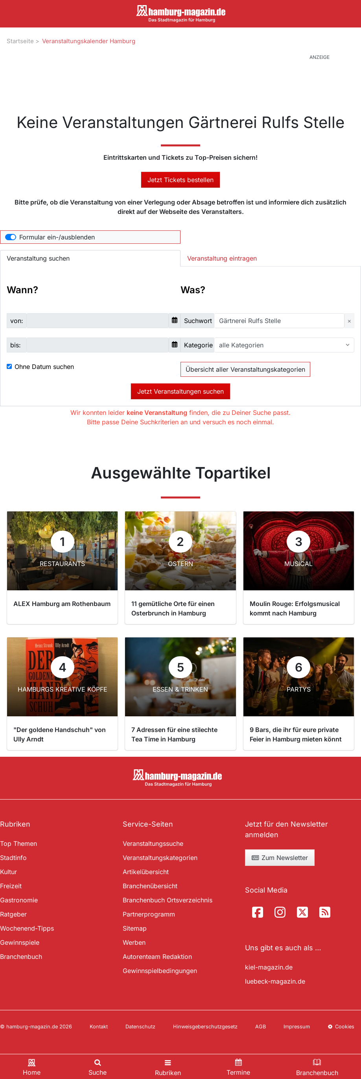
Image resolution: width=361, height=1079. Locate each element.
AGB (260, 1027)
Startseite (20, 41)
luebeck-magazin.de (275, 981)
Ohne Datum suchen (44, 367)
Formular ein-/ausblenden (57, 237)
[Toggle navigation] (168, 1066)
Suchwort (198, 321)
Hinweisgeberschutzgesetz (205, 1027)
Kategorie (198, 345)
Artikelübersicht (146, 872)
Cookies (341, 1027)
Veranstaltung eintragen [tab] (222, 258)
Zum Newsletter (280, 858)
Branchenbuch (21, 956)
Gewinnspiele (19, 942)
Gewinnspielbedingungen (160, 971)
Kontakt (99, 1027)
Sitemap (135, 928)
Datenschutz (140, 1027)
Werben (134, 942)
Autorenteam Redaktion (157, 956)
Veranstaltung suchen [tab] (38, 258)
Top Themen (18, 843)
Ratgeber (13, 914)
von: (16, 321)
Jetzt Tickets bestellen (180, 180)
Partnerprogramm (149, 914)
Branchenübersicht (150, 886)
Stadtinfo (13, 858)
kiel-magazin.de (269, 967)
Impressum (297, 1027)
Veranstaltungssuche (153, 843)
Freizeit (11, 886)
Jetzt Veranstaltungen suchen (180, 391)
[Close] (349, 320)
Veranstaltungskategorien (160, 858)
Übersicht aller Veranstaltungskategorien (245, 369)
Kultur (8, 872)
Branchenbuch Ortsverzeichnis (167, 900)
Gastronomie (19, 900)
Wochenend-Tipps (27, 928)
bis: (15, 345)
